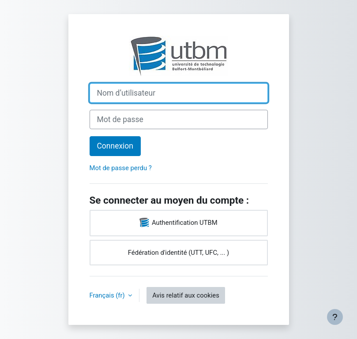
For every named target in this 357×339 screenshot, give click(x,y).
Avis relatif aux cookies (185, 295)
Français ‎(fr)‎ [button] (108, 295)
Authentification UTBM (178, 223)
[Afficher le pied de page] (335, 317)
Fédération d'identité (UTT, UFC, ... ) (178, 253)
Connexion (115, 146)
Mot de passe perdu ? (121, 168)
